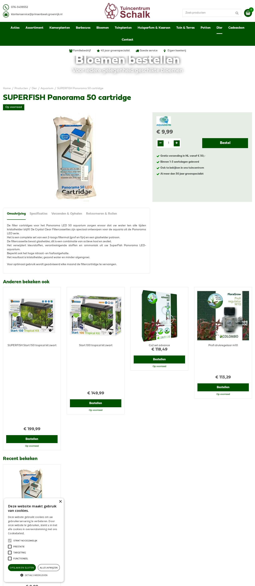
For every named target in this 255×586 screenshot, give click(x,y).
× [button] (60, 501)
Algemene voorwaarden (209, 510)
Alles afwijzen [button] (49, 567)
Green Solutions (143, 579)
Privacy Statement (206, 514)
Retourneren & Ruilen (101, 213)
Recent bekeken (20, 383)
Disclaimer (201, 518)
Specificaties (38, 213)
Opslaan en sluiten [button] (22, 567)
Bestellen (32, 363)
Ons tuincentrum (204, 540)
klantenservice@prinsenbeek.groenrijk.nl (96, 524)
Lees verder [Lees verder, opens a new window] (32, 533)
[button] (25, 541)
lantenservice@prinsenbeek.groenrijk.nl (37, 14)
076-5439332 (78, 520)
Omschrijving (16, 213)
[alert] (34, 540)
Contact (199, 536)
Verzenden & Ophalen (66, 213)
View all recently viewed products (24, 484)
